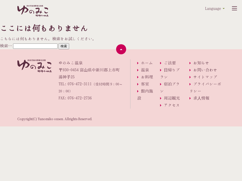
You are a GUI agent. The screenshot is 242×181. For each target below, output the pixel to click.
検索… (6, 46)
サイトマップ (205, 77)
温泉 (145, 70)
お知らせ (201, 63)
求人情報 (201, 98)
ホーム (147, 63)
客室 (145, 84)
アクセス (172, 105)
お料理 (147, 77)
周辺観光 (172, 98)
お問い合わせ (205, 70)
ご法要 (170, 63)
